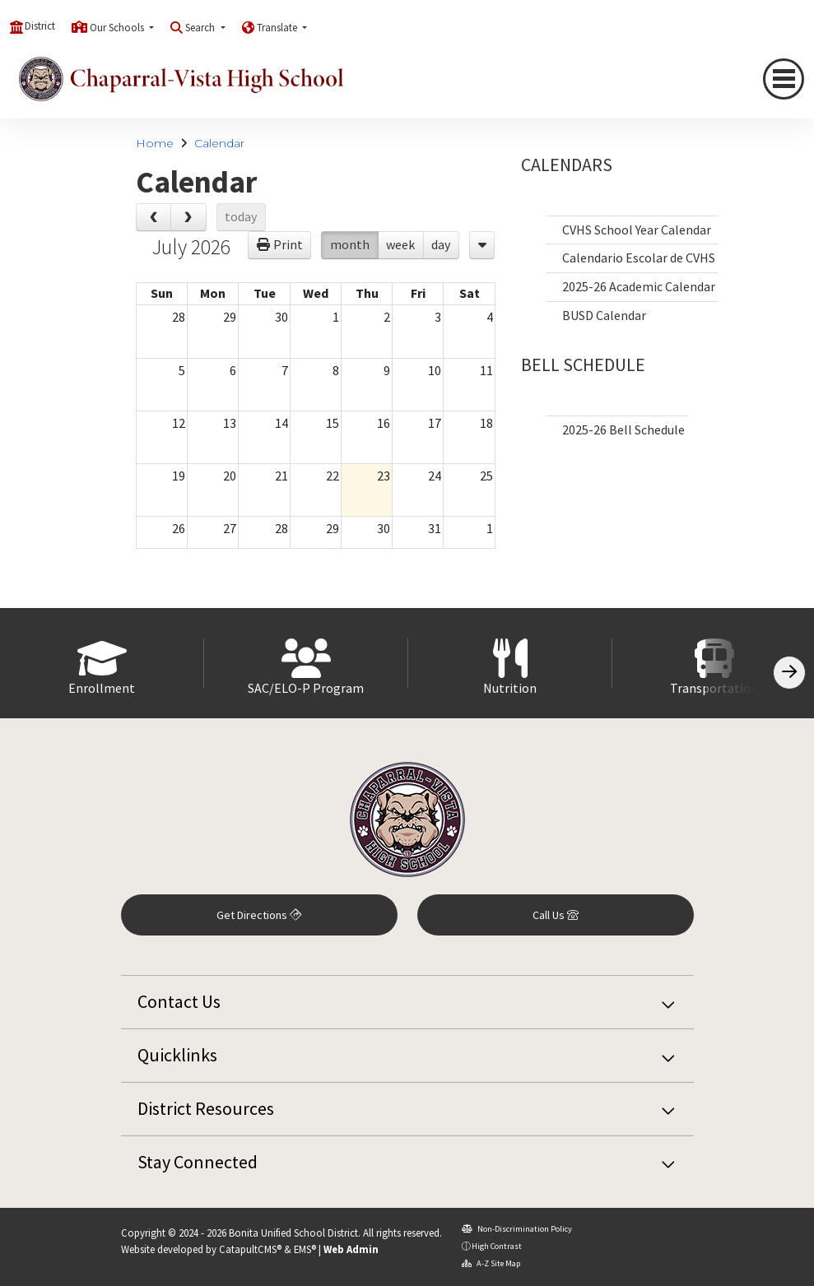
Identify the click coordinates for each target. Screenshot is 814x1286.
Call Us (556, 915)
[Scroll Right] (789, 672)
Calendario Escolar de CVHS (638, 257)
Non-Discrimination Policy (517, 1228)
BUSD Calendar (604, 315)
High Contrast (497, 1246)
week (400, 244)
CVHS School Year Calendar (636, 229)
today (241, 216)
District (40, 26)
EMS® (305, 1249)
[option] (102, 663)
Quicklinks (177, 1054)
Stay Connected (197, 1161)
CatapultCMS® (250, 1249)
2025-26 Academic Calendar (638, 286)
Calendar (219, 143)
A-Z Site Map (491, 1263)
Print (288, 244)
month (350, 244)
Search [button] (201, 28)
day (440, 244)
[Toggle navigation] (783, 79)
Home (155, 143)
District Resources (205, 1108)
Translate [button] (278, 28)
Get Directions (258, 915)
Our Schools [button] (118, 28)
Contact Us (179, 1001)
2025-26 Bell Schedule (623, 429)
